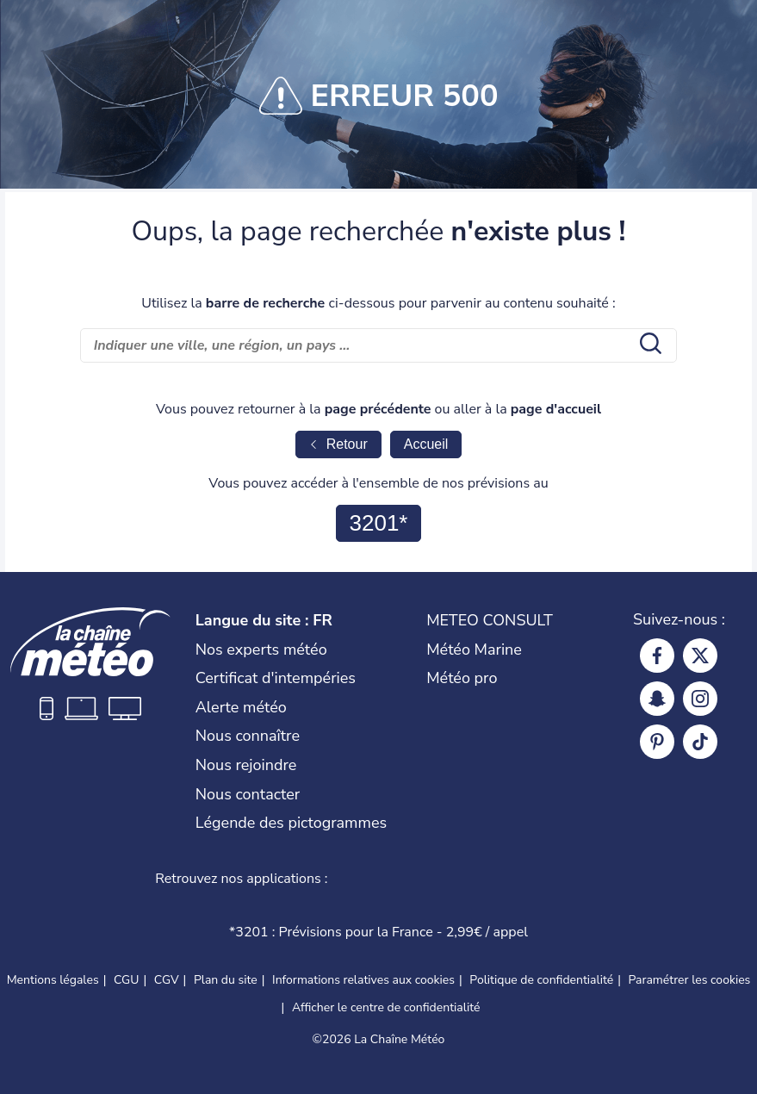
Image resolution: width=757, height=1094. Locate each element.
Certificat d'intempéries (275, 678)
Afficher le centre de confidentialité (386, 1008)
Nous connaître (247, 735)
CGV (166, 980)
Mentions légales (53, 980)
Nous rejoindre (246, 765)
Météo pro (461, 678)
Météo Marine (474, 649)
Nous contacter (248, 794)
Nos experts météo (261, 649)
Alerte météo (241, 707)
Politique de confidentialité (541, 980)
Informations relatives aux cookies (363, 980)
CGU (126, 980)
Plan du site (226, 980)
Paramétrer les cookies (690, 980)
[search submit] (648, 345)
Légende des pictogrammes (291, 822)
